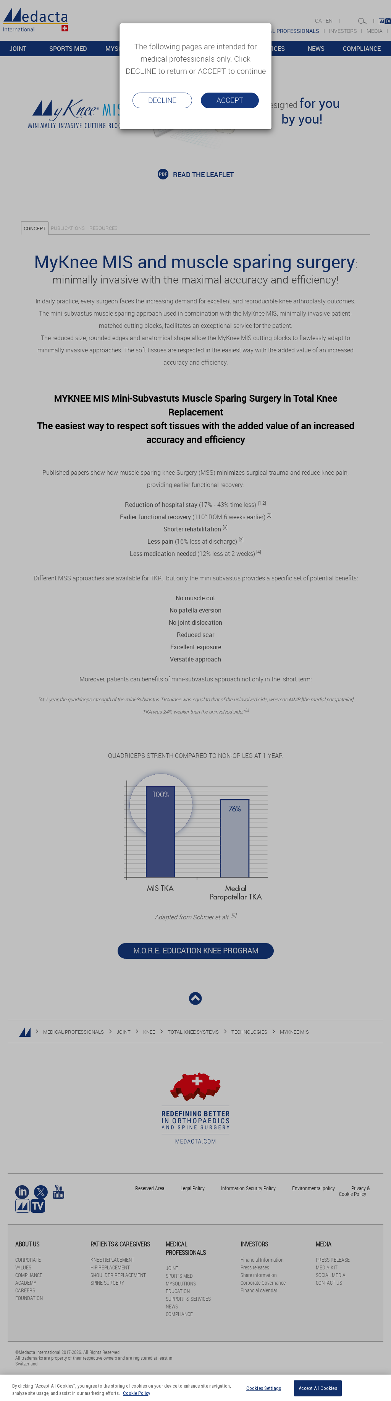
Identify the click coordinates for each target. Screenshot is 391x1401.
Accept (230, 100)
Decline (162, 100)
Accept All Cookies (318, 1388)
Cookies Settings (263, 1388)
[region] (195, 1388)
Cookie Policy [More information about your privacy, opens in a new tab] (136, 1393)
